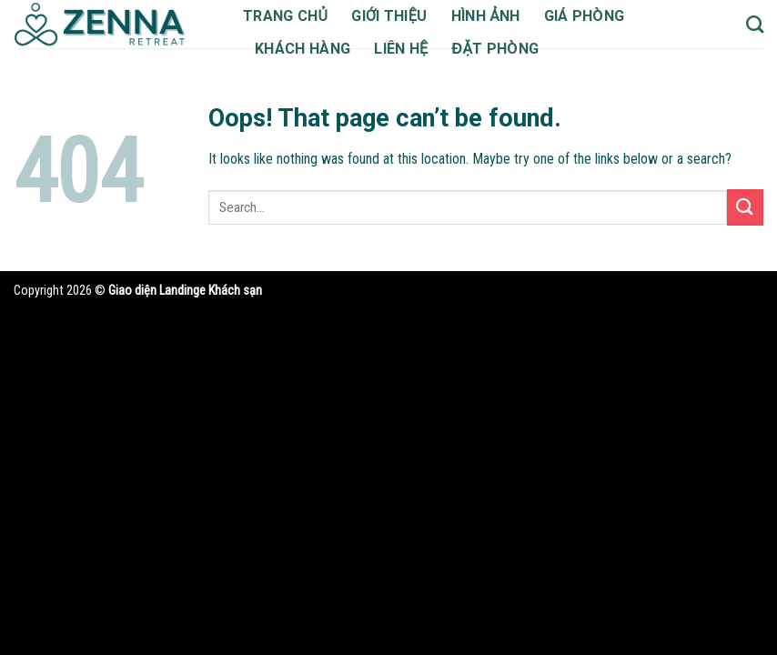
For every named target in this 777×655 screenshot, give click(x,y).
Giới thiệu (395, 16)
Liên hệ (410, 48)
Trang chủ (287, 16)
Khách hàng (306, 48)
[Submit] (745, 230)
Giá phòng (597, 16)
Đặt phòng (506, 48)
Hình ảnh (494, 16)
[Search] (754, 24)
